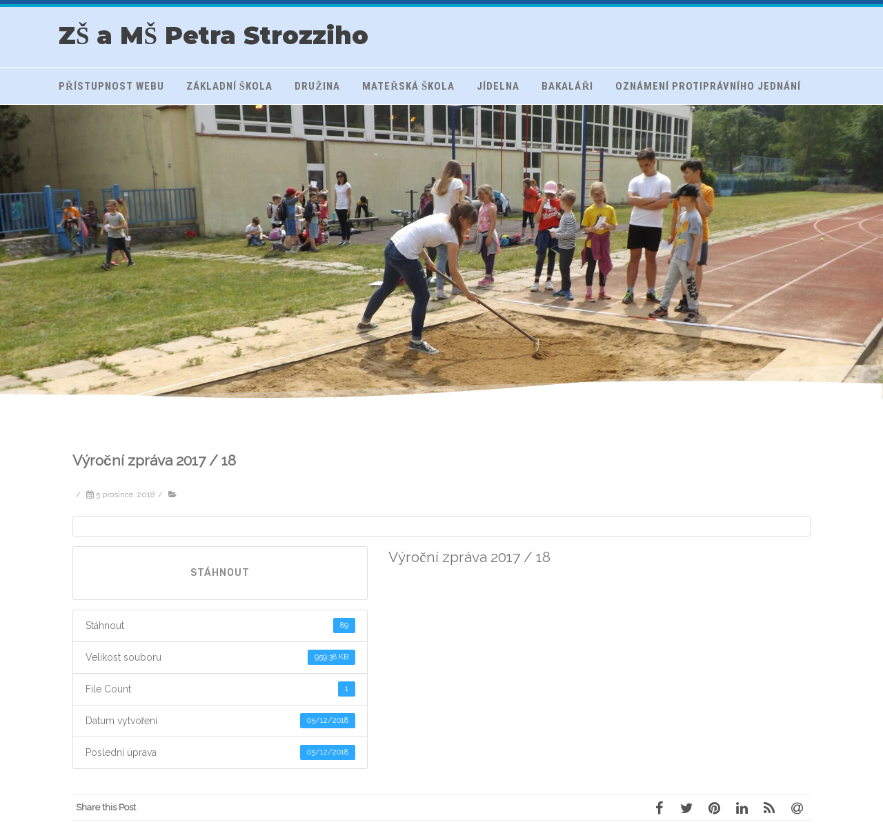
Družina (317, 86)
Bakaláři (567, 86)
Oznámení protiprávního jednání (708, 86)
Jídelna (498, 86)
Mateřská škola (408, 86)
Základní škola (229, 86)
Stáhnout (220, 573)
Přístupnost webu (111, 86)
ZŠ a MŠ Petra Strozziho (213, 35)
